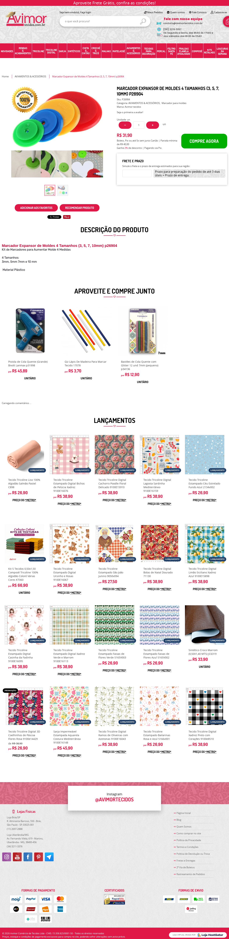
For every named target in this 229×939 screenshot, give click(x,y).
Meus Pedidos (155, 12)
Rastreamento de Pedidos (190, 874)
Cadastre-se (220, 12)
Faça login (85, 12)
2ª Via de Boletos (185, 867)
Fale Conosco (199, 12)
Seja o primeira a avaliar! (130, 112)
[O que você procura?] (143, 21)
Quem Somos (183, 826)
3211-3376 (14, 846)
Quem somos (177, 12)
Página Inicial (183, 813)
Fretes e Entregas (185, 860)
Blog (178, 819)
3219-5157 (172, 29)
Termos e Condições (187, 847)
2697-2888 (14, 829)
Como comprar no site (188, 833)
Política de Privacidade (188, 840)
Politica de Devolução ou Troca (193, 853)
